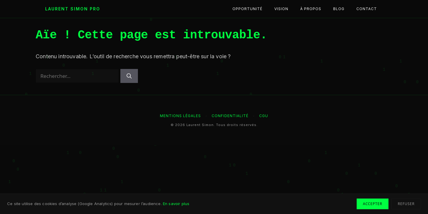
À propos (310, 9)
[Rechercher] (129, 76)
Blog (338, 9)
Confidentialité (230, 116)
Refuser (406, 203)
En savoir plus (176, 203)
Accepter (372, 203)
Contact (366, 9)
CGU (263, 116)
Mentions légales (180, 116)
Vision (281, 9)
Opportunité (247, 9)
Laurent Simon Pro (72, 8)
